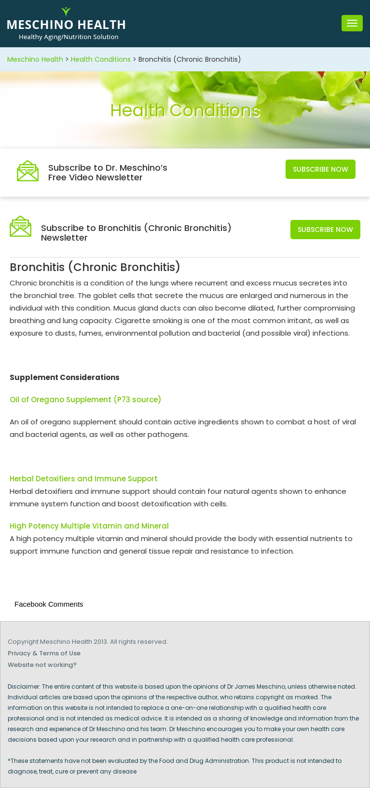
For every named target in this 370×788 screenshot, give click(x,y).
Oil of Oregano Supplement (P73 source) (86, 399)
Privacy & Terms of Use (44, 653)
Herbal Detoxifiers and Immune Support (84, 479)
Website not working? (42, 664)
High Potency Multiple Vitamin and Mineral (89, 526)
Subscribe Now (320, 169)
